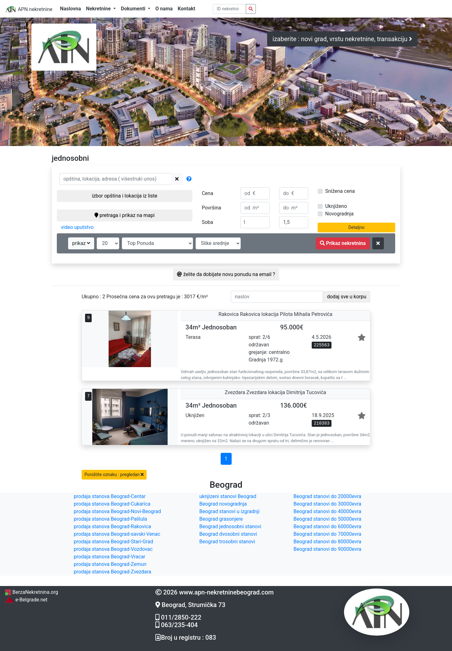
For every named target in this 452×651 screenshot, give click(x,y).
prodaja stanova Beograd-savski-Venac (117, 534)
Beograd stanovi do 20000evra (327, 496)
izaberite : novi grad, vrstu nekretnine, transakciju (342, 39)
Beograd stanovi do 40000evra (327, 511)
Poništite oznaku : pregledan (114, 474)
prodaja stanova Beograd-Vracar (109, 557)
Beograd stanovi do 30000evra (327, 504)
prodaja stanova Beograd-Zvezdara (112, 572)
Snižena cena (340, 191)
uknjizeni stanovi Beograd (227, 496)
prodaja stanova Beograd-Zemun (110, 564)
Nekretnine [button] (99, 9)
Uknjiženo (336, 206)
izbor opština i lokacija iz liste (124, 196)
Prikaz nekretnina (343, 243)
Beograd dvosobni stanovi (228, 534)
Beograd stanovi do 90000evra (327, 549)
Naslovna (70, 9)
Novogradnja (339, 214)
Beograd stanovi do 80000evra (327, 542)
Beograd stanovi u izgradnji (229, 511)
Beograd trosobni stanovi (227, 542)
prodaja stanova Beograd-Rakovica (112, 526)
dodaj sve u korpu (346, 297)
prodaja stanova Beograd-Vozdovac (113, 549)
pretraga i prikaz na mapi (124, 215)
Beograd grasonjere (221, 519)
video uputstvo (77, 227)
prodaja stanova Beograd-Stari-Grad (113, 542)
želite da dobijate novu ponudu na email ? (226, 274)
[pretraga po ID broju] (229, 9)
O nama (164, 9)
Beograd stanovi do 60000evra (327, 526)
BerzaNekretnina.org (31, 592)
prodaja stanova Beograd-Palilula (110, 519)
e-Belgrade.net (26, 600)
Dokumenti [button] (134, 9)
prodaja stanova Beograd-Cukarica (112, 504)
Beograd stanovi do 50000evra (327, 519)
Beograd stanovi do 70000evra (327, 534)
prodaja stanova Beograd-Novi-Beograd (117, 511)
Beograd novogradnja (223, 504)
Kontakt (186, 9)
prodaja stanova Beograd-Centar (110, 496)
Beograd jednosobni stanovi (230, 526)
